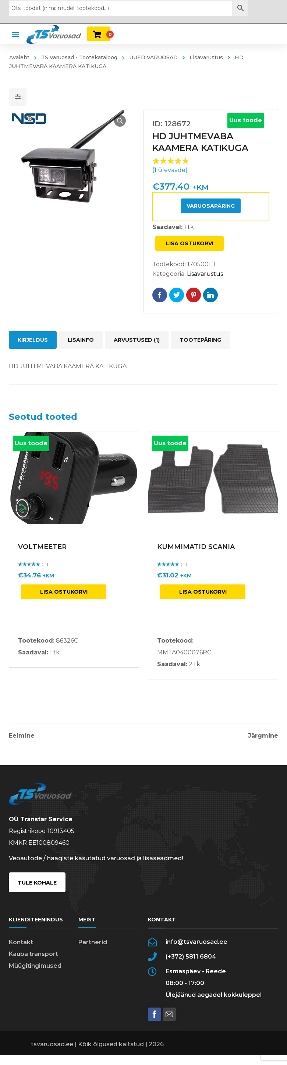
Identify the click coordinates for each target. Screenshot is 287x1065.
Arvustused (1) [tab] (137, 340)
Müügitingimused (35, 965)
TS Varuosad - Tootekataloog (79, 57)
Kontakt (21, 942)
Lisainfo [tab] (81, 340)
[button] (120, 121)
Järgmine (263, 736)
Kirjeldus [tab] (33, 340)
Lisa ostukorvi (189, 243)
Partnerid (92, 942)
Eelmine (22, 736)
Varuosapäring (211, 206)
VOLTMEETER (42, 547)
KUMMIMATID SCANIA (196, 547)
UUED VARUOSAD (153, 57)
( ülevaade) (170, 169)
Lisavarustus (206, 57)
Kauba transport (33, 953)
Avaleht (19, 57)
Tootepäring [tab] (200, 340)
